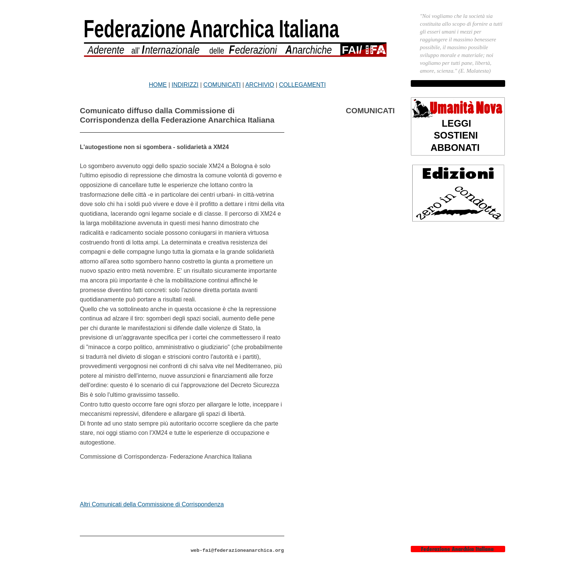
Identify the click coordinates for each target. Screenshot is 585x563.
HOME (158, 85)
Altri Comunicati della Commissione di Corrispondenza (152, 504)
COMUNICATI (222, 85)
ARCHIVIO (259, 85)
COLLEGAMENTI (302, 85)
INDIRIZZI (185, 85)
